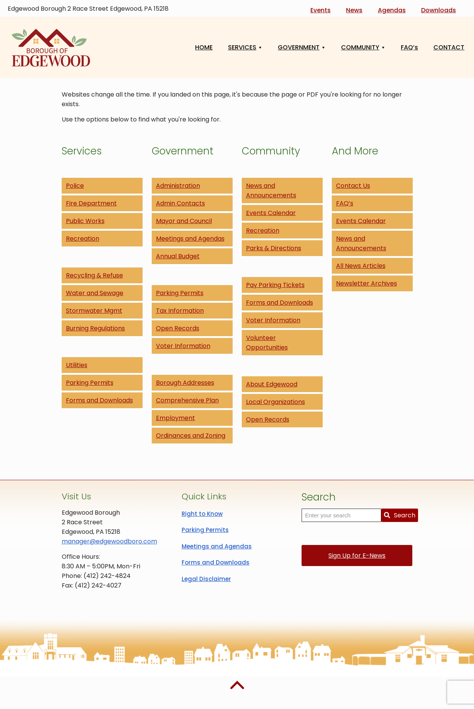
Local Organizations (275, 401)
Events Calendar (271, 212)
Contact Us (353, 185)
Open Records (177, 328)
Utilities (76, 365)
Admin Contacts (180, 203)
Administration (178, 185)
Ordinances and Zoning (190, 435)
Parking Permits (89, 382)
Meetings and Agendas (190, 238)
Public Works (85, 221)
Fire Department (91, 203)
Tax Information (180, 310)
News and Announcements (271, 190)
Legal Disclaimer (206, 579)
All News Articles (360, 265)
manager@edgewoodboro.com (109, 541)
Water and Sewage (94, 293)
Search (399, 515)
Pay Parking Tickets (275, 285)
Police (75, 185)
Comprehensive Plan (187, 400)
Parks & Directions (273, 248)
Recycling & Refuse (94, 275)
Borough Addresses (185, 382)
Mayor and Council (184, 221)
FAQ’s (344, 203)
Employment (175, 418)
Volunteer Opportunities (267, 342)
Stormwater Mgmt (94, 310)
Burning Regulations (95, 328)
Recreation (82, 238)
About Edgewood (271, 384)
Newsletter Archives (366, 283)
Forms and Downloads (99, 400)
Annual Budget (178, 256)
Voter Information (183, 345)
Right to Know (202, 514)
